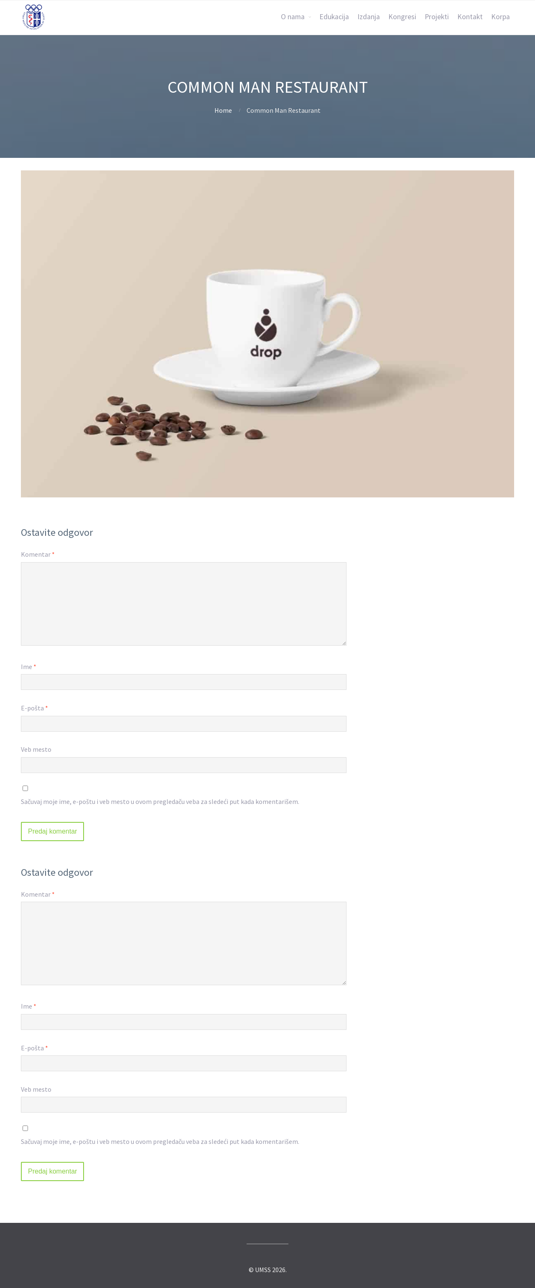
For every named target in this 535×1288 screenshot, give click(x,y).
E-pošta (34, 708)
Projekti (437, 16)
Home (223, 110)
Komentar (38, 554)
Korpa (500, 16)
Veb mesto (36, 749)
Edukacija (334, 16)
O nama (293, 16)
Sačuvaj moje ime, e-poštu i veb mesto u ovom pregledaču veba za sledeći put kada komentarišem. (160, 801)
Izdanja (368, 16)
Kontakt (470, 16)
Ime (28, 666)
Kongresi (402, 16)
